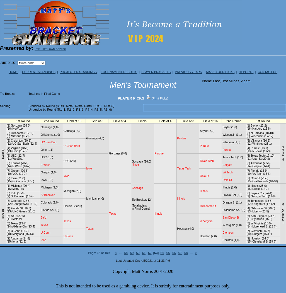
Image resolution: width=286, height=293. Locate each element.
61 (144, 253)
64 (162, 253)
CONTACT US (268, 72)
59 (132, 253)
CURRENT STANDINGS (38, 72)
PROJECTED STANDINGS (78, 72)
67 (180, 253)
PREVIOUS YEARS (188, 72)
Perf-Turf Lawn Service (50, 48)
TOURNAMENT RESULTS (119, 72)
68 (186, 253)
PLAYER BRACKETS (156, 72)
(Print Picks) (160, 98)
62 (149, 253)
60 (137, 253)
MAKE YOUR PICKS (220, 72)
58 (126, 253)
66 (174, 253)
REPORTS (246, 72)
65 (168, 253)
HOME (13, 72)
